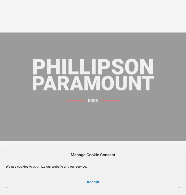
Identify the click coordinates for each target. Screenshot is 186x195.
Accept (93, 182)
